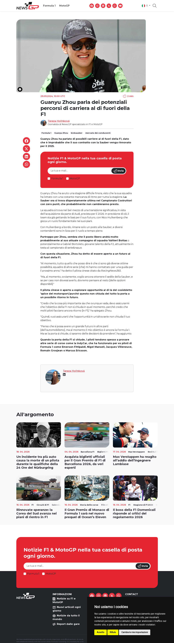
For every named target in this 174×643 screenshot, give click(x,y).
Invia (118, 171)
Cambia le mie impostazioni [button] (134, 632)
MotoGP (64, 5)
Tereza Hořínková (59, 121)
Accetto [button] (100, 632)
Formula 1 (49, 5)
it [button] (145, 5)
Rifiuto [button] (113, 632)
